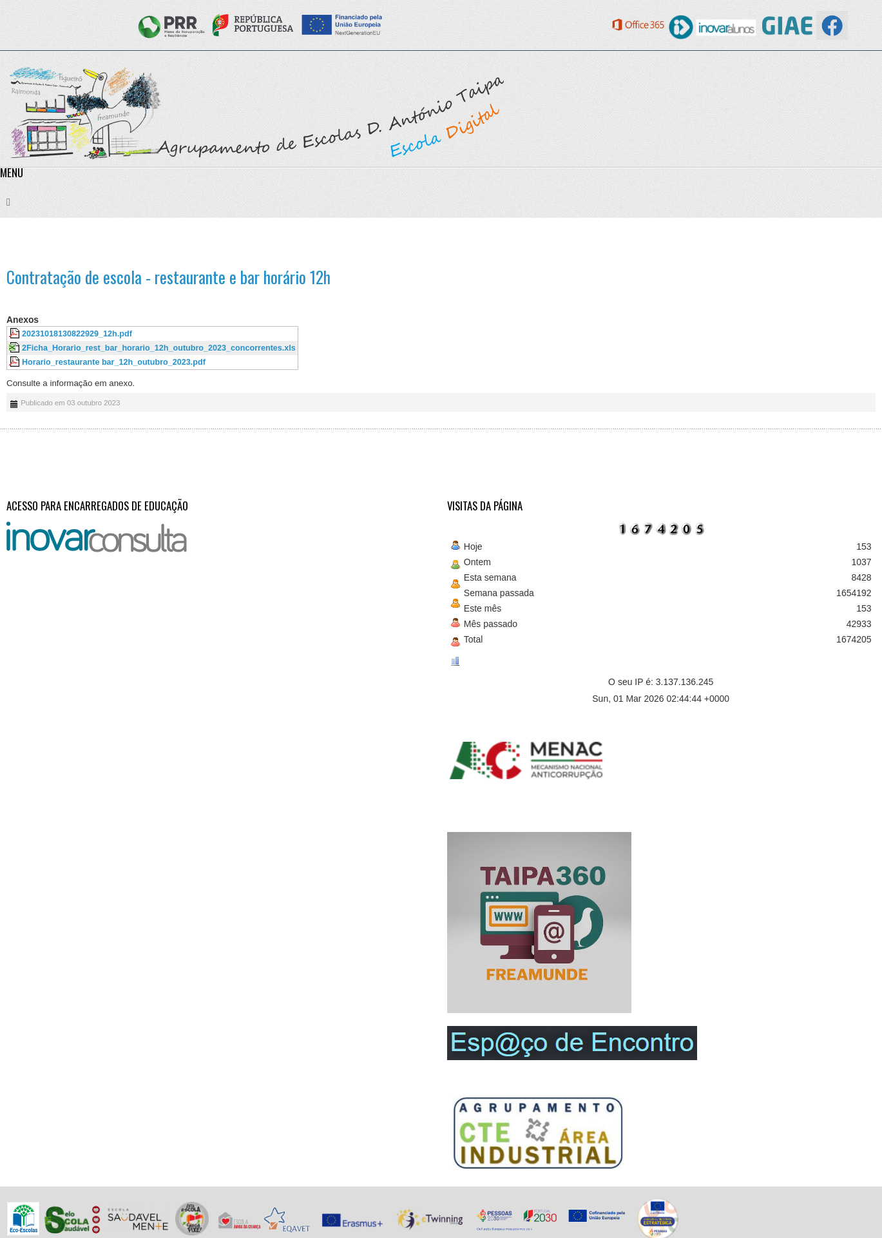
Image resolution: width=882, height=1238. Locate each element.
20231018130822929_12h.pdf (77, 333)
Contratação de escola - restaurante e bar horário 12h (168, 277)
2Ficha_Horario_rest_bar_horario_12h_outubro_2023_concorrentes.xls (159, 348)
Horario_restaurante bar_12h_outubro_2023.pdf (114, 362)
